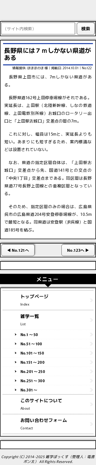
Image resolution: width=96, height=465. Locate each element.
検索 (85, 28)
